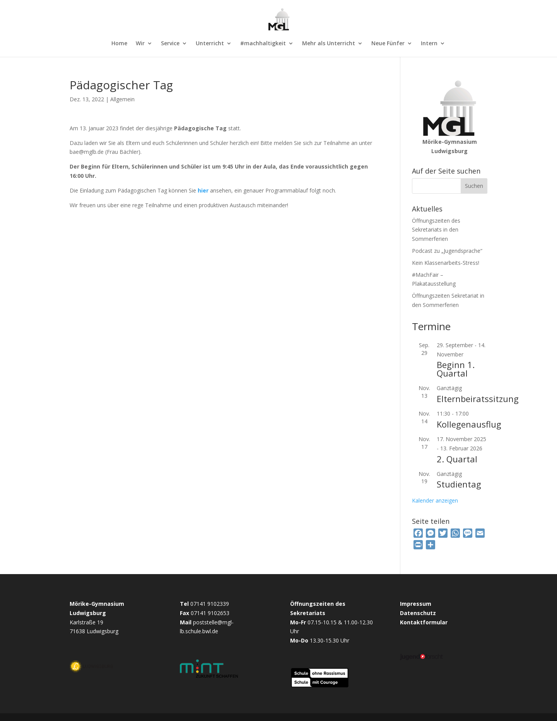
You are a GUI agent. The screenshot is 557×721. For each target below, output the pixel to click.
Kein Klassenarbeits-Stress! (445, 262)
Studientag (459, 484)
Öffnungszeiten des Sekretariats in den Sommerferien (436, 230)
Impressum (415, 603)
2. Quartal (457, 459)
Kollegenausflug (469, 424)
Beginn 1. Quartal (456, 369)
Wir (140, 44)
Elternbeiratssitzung (478, 398)
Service (170, 44)
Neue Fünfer (388, 44)
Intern (429, 44)
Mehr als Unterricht (328, 44)
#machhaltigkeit (263, 44)
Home (119, 44)
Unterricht (210, 44)
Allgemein (122, 99)
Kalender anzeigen (435, 500)
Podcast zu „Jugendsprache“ (447, 250)
